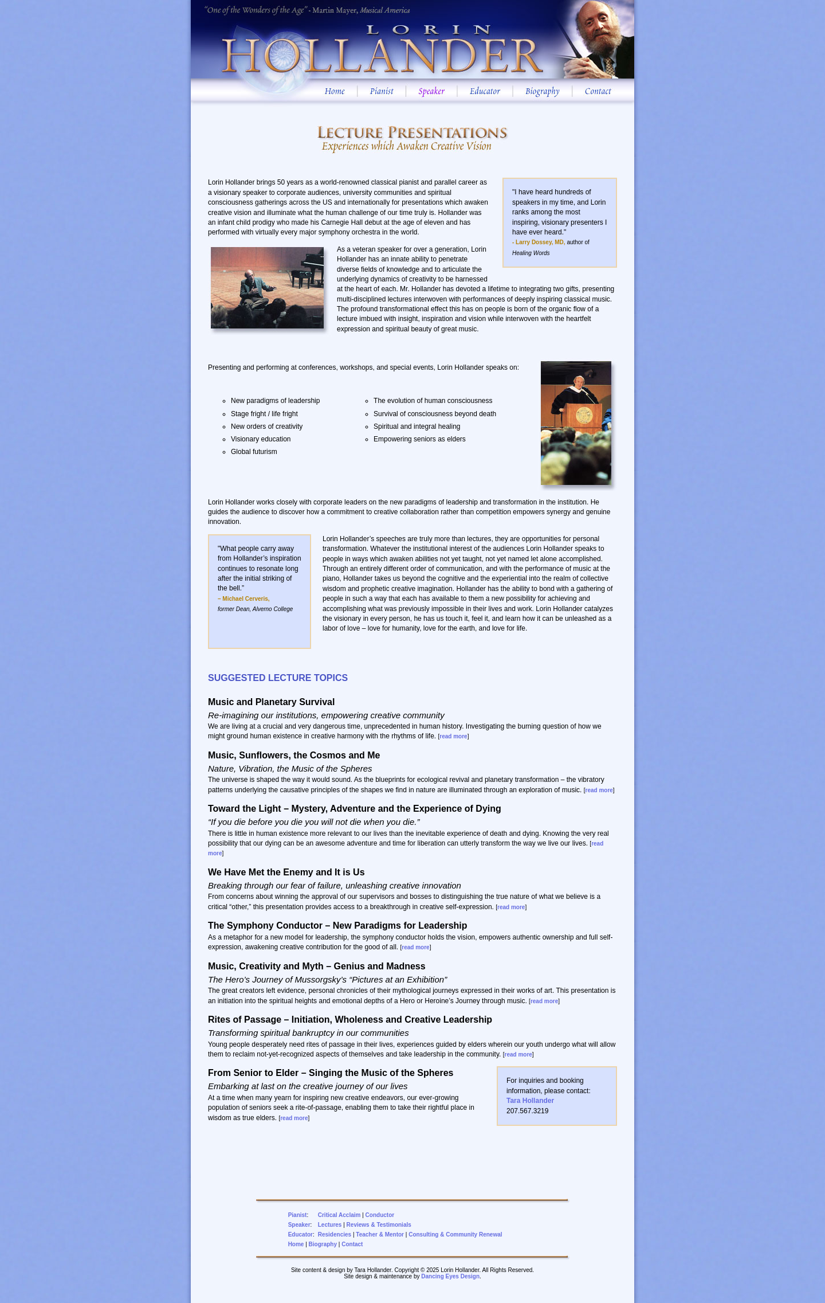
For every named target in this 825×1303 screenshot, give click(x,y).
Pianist (297, 1215)
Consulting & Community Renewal (455, 1234)
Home (296, 1244)
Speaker (299, 1225)
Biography (323, 1244)
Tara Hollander (530, 1101)
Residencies (334, 1234)
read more (453, 736)
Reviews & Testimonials (379, 1225)
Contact (352, 1244)
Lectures (330, 1225)
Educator (300, 1234)
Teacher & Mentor (380, 1234)
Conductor (380, 1215)
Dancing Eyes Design (450, 1276)
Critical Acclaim (339, 1215)
